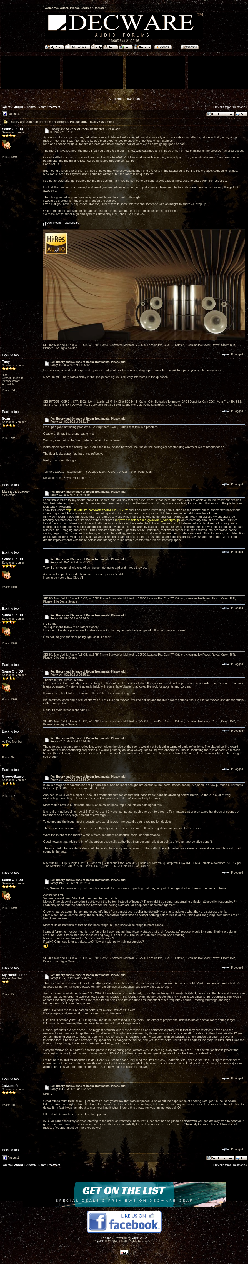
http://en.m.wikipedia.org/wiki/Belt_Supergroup (147, 520)
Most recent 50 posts (124, 99)
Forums (7, 107)
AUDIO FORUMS (25, 107)
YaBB (100, 1241)
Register (100, 7)
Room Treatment (50, 107)
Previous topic (222, 107)
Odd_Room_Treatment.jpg (61, 222)
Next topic (239, 107)
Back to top (10, 355)
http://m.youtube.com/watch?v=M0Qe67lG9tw (97, 510)
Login (85, 7)
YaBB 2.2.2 (139, 1238)
